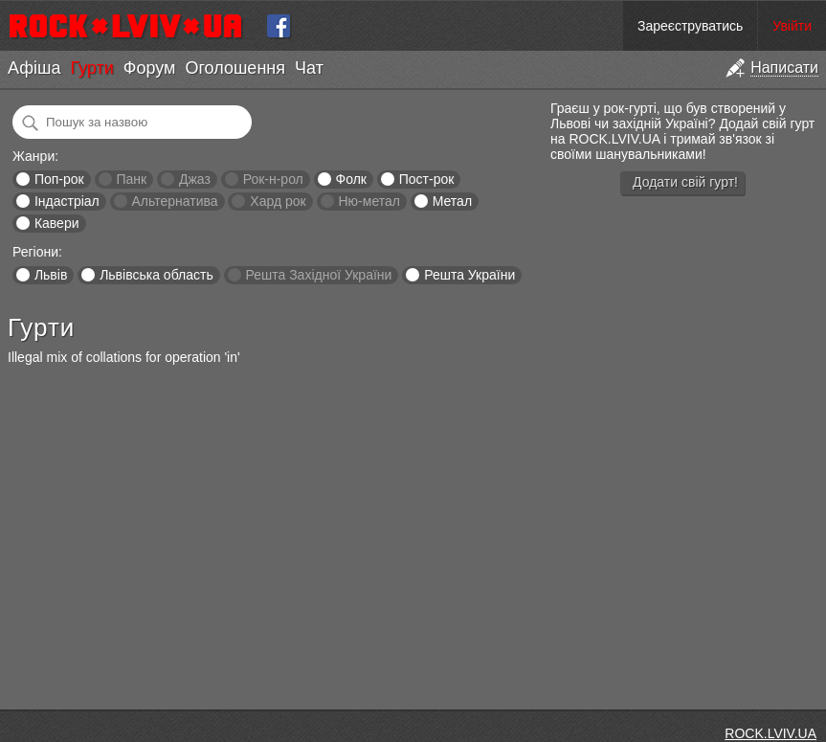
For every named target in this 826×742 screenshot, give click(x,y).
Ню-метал (368, 201)
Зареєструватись (690, 26)
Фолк (351, 179)
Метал (452, 201)
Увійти (792, 26)
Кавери (56, 223)
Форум (149, 68)
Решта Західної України (318, 274)
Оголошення (235, 68)
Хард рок (277, 201)
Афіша (34, 68)
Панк (131, 179)
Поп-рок (59, 179)
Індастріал (67, 201)
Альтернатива (175, 201)
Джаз (195, 179)
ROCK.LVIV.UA (770, 733)
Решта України (469, 274)
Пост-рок (427, 179)
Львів (50, 274)
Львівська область (156, 274)
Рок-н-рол (273, 179)
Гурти (91, 68)
